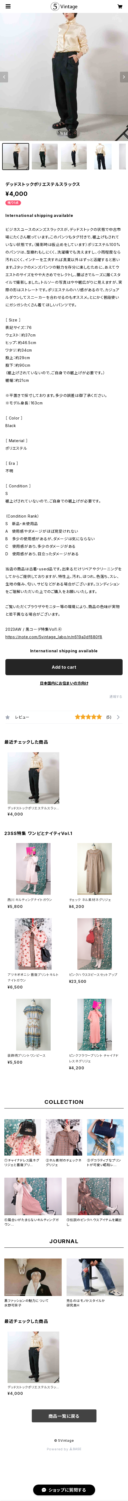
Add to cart (64, 667)
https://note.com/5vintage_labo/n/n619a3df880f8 (53, 637)
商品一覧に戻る (64, 1416)
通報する (116, 697)
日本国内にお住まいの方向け (64, 683)
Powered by (64, 1449)
